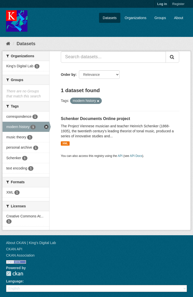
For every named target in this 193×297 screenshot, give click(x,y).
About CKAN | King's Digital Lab (31, 243)
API (120, 156)
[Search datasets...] (113, 57)
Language (14, 281)
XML (65, 143)
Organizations (135, 18)
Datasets (110, 18)
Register (178, 4)
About (178, 18)
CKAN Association (20, 255)
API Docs (136, 156)
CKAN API (14, 249)
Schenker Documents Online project (95, 118)
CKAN (14, 273)
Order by (68, 75)
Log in (162, 4)
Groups (160, 18)
